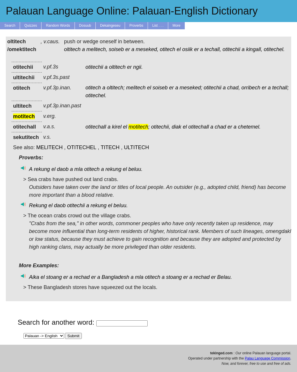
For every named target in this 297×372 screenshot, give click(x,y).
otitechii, (160, 127)
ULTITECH (136, 147)
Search (9, 26)
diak (176, 127)
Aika (34, 277)
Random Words (58, 26)
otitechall (96, 127)
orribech (250, 88)
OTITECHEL (81, 147)
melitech (136, 88)
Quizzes (30, 26)
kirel (117, 127)
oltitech (72, 49)
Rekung (38, 205)
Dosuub (85, 26)
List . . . (158, 26)
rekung (42, 169)
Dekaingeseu (110, 26)
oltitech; (116, 88)
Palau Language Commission (267, 358)
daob (62, 169)
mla (78, 169)
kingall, (254, 49)
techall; (280, 88)
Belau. (224, 277)
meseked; (191, 88)
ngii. (138, 67)
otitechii (231, 49)
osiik (187, 49)
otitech (167, 49)
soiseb (116, 49)
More (176, 26)
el (179, 49)
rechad (82, 277)
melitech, (96, 49)
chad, (233, 88)
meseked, (147, 49)
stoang (54, 277)
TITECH (110, 147)
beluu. (135, 169)
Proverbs (136, 26)
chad (220, 127)
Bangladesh (115, 277)
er (127, 49)
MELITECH (49, 147)
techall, (212, 49)
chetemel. (249, 127)
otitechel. (274, 49)
